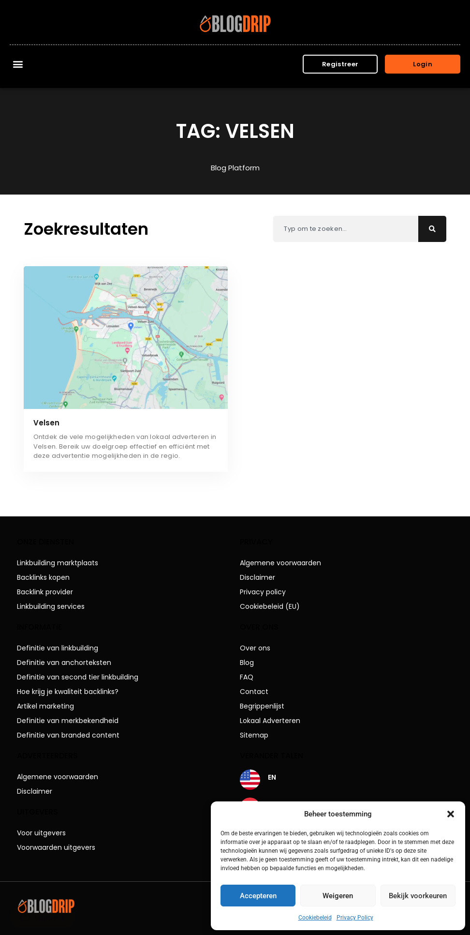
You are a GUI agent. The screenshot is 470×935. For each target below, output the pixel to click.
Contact (254, 691)
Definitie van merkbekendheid (67, 720)
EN (272, 777)
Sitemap (254, 735)
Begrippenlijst (262, 706)
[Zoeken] (432, 229)
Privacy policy (263, 592)
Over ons (255, 648)
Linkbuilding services (51, 606)
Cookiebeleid (315, 917)
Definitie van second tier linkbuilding (77, 677)
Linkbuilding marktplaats (57, 563)
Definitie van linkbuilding (57, 648)
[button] (450, 814)
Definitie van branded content (68, 735)
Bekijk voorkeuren (418, 895)
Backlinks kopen (43, 577)
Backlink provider (45, 592)
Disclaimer (34, 791)
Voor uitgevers (41, 833)
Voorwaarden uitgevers (56, 847)
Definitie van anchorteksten (64, 662)
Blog (247, 662)
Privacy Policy (355, 917)
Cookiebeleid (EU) (270, 606)
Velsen (46, 423)
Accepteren (258, 895)
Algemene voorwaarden (57, 777)
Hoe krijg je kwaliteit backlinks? (67, 691)
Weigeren (338, 895)
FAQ (246, 677)
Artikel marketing (45, 706)
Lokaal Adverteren (270, 720)
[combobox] (345, 229)
